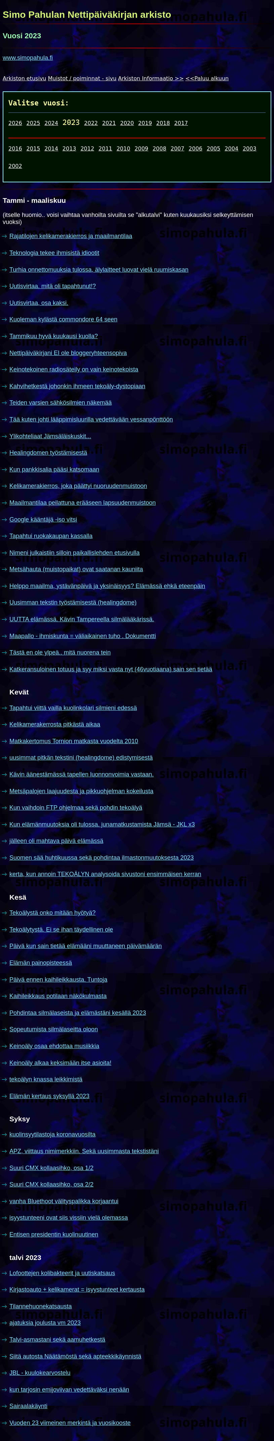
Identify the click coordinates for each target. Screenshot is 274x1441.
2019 (145, 123)
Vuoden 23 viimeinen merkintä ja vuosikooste (70, 1423)
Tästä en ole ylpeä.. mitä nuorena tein (60, 652)
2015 (33, 148)
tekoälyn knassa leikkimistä (45, 1079)
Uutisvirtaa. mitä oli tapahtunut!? (52, 286)
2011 (105, 148)
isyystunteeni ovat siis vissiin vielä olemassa (68, 1217)
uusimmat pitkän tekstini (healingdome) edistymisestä (81, 757)
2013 (69, 148)
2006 (195, 148)
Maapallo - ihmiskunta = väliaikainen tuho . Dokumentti (82, 636)
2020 (127, 123)
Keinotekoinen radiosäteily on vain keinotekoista (73, 369)
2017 (181, 123)
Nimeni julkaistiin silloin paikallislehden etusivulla (74, 552)
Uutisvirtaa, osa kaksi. (38, 303)
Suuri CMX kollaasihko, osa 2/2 (51, 1184)
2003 (250, 148)
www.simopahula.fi (28, 57)
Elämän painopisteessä (40, 962)
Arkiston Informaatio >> (151, 78)
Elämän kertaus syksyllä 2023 (49, 1096)
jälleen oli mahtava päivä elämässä (56, 841)
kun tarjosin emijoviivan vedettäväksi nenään (69, 1389)
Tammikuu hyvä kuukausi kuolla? (53, 336)
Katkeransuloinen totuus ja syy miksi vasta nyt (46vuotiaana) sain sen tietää (110, 669)
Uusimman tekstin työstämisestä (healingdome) (72, 602)
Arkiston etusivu (24, 78)
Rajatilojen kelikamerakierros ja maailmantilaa (70, 236)
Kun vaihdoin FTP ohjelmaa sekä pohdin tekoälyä (75, 807)
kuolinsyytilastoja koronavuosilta (52, 1134)
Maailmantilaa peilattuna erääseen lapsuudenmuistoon (82, 502)
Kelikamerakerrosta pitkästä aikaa (54, 724)
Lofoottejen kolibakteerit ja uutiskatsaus (62, 1273)
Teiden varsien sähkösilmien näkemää (60, 402)
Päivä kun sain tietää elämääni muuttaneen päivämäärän (85, 946)
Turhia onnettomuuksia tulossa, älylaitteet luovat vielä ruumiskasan (99, 269)
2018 (163, 123)
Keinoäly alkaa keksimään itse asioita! (60, 1063)
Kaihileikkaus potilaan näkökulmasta (58, 996)
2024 (51, 123)
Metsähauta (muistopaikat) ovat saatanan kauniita (76, 569)
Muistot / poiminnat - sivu (82, 78)
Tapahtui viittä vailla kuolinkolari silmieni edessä (73, 708)
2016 (15, 148)
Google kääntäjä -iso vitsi (43, 519)
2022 (91, 123)
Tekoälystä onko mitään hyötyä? (52, 912)
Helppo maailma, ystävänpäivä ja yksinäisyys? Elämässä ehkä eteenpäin (107, 586)
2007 (177, 148)
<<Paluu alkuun (207, 78)
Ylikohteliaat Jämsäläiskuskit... (50, 436)
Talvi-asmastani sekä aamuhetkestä (57, 1339)
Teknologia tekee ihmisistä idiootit (54, 253)
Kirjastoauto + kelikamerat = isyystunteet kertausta (77, 1289)
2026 (15, 123)
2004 (231, 148)
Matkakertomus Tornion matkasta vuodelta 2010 (73, 741)
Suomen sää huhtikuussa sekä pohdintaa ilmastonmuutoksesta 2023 (101, 857)
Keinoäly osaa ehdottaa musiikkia (54, 1046)
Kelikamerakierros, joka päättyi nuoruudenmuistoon (78, 486)
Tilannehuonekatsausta (40, 1306)
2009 (141, 148)
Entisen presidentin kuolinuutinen (53, 1234)
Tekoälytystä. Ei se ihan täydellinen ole (61, 929)
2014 (51, 148)
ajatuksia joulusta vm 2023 (45, 1322)
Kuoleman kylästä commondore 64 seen (63, 319)
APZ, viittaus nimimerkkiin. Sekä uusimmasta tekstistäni (84, 1151)
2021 (109, 123)
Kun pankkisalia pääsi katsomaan (54, 469)
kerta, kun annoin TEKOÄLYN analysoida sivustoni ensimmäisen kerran (105, 874)
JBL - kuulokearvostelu (39, 1372)
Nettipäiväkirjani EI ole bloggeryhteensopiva (68, 353)
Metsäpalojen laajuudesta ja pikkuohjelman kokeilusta (81, 791)
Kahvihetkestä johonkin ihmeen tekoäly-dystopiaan (77, 386)
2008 (159, 148)
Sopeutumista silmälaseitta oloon (53, 1029)
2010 (123, 148)
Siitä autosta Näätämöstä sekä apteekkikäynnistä (75, 1356)
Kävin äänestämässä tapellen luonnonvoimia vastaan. (81, 774)
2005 (214, 148)
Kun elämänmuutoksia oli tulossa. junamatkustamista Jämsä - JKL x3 (102, 824)
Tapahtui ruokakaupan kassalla (50, 536)
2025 (33, 123)
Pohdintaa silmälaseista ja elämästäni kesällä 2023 (77, 1012)
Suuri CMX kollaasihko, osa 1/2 (51, 1168)
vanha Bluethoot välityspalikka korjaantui (63, 1201)
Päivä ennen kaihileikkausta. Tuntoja (58, 979)
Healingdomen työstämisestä (48, 452)
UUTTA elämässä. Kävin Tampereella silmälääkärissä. (81, 619)
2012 (87, 148)
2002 (15, 166)
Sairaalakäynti (28, 1406)
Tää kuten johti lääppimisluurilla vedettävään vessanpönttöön (91, 419)
